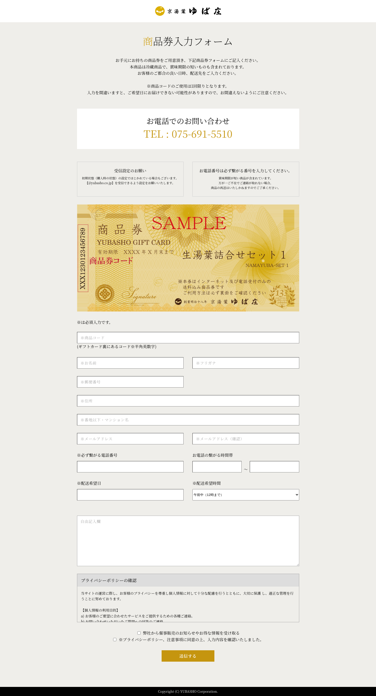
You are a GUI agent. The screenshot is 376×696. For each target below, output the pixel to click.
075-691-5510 (202, 133)
